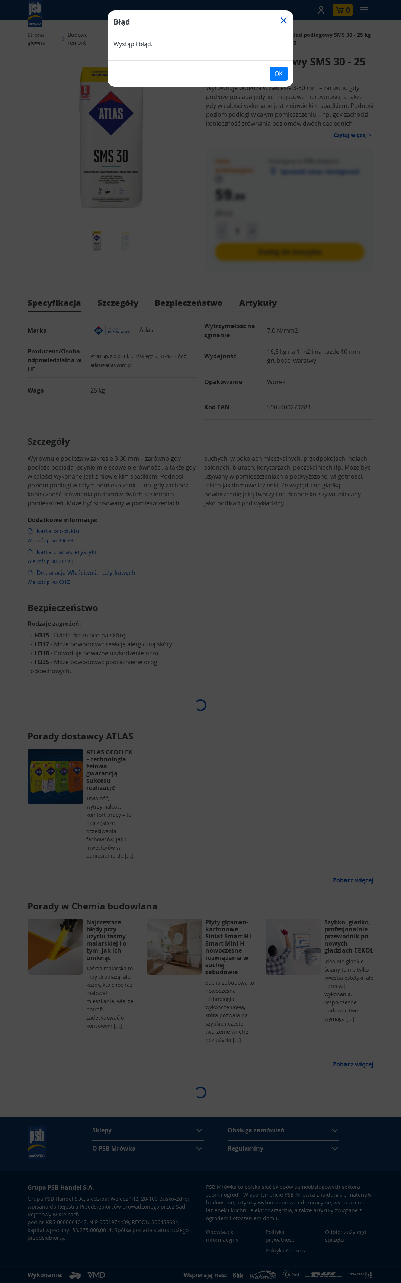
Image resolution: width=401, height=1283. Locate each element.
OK (279, 74)
